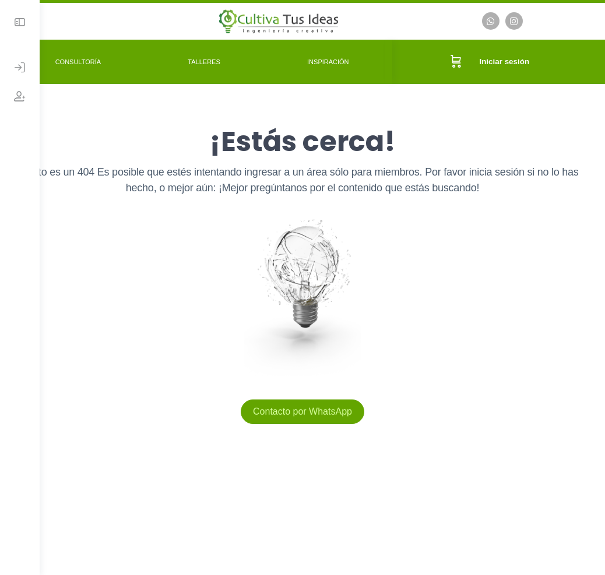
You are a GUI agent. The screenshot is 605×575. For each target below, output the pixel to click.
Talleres (230, 60)
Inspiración (346, 60)
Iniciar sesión (511, 60)
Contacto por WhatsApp (322, 410)
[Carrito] (462, 60)
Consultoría (113, 60)
